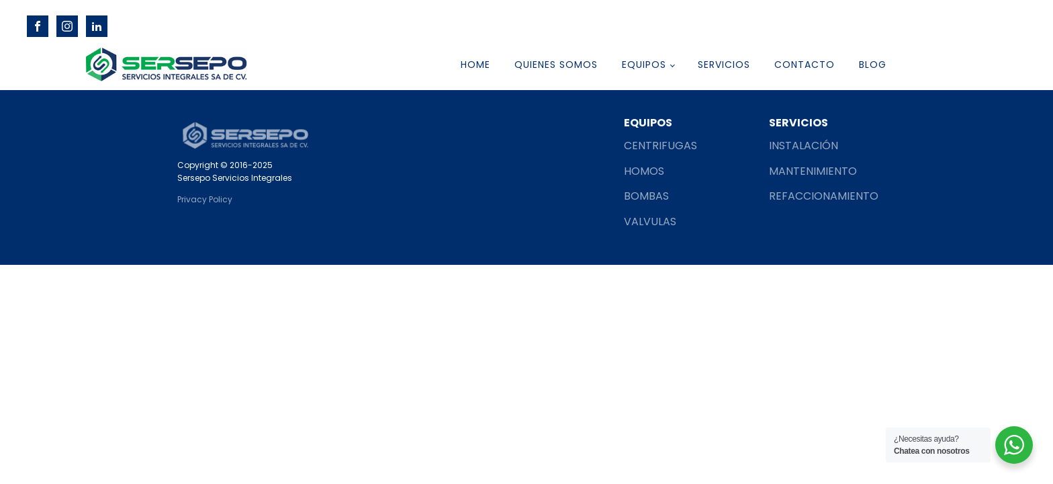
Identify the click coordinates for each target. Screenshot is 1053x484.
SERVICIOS (724, 64)
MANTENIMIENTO (813, 171)
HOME (475, 64)
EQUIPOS (644, 64)
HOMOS (644, 171)
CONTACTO (804, 64)
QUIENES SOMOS (556, 64)
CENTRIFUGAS (660, 145)
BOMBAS (648, 196)
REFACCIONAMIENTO (823, 196)
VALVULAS (650, 221)
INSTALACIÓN (803, 145)
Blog (872, 64)
